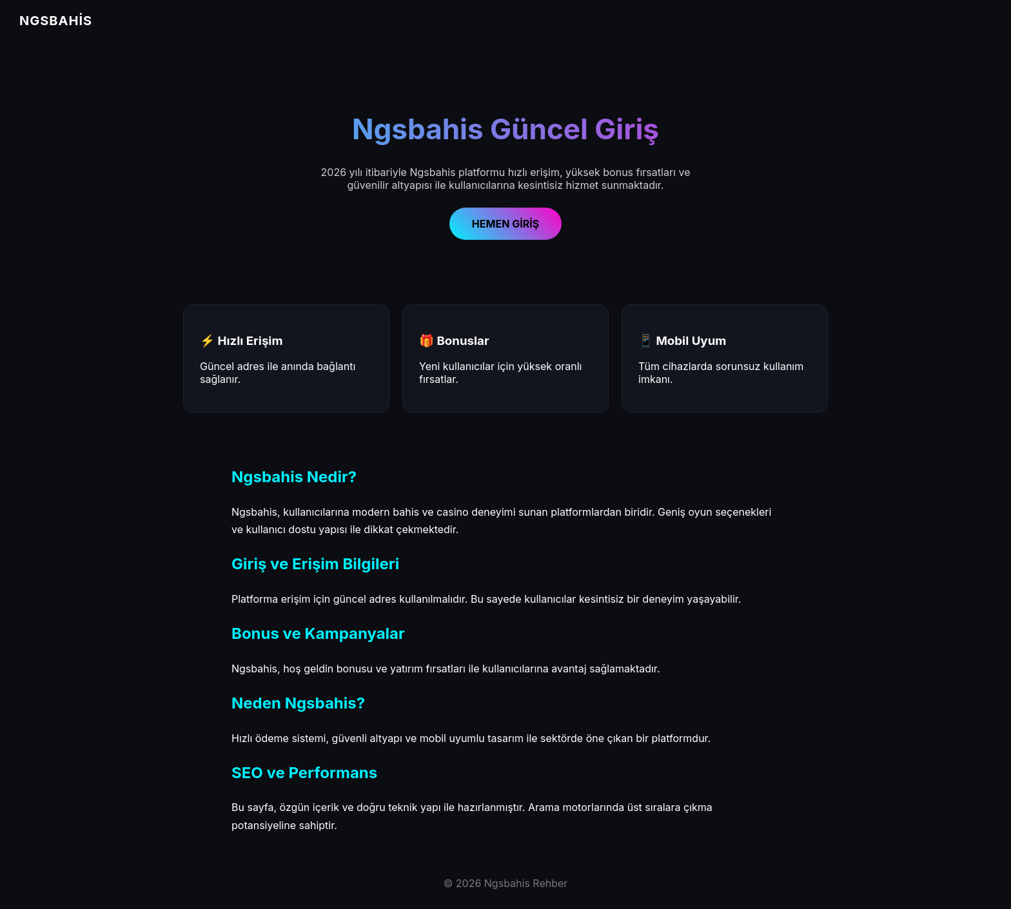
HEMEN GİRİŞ (505, 223)
